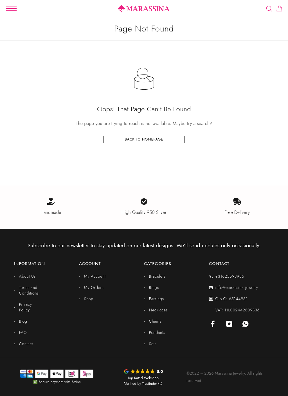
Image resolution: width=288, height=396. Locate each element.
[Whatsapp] (245, 324)
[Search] (269, 9)
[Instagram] (229, 324)
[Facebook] (213, 324)
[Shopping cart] (279, 9)
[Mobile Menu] (11, 8)
